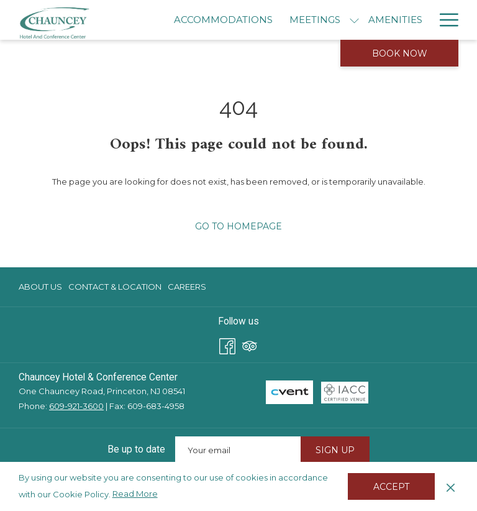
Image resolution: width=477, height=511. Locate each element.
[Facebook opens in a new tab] (227, 345)
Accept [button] (391, 486)
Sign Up (335, 450)
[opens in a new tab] (289, 392)
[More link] (444, 20)
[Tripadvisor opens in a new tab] (250, 345)
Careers (187, 287)
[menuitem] (223, 20)
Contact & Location (114, 287)
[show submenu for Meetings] (354, 20)
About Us (40, 287)
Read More (136, 494)
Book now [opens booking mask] (399, 53)
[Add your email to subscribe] (238, 449)
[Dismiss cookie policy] (450, 486)
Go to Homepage (238, 226)
